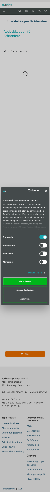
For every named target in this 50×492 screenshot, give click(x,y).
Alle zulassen (25, 281)
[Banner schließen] (46, 191)
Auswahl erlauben (24, 290)
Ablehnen (24, 299)
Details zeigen (35, 273)
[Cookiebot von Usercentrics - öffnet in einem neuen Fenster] (29, 191)
